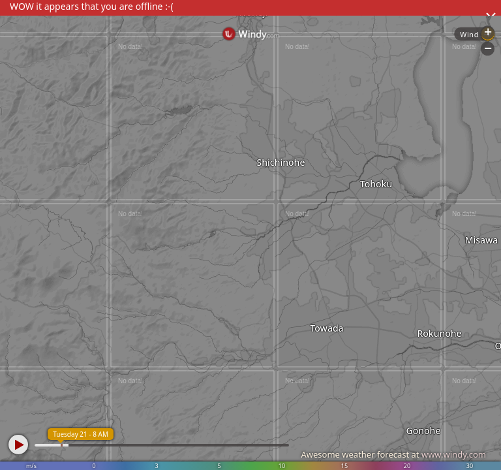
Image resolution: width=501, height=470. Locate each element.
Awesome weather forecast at (393, 454)
